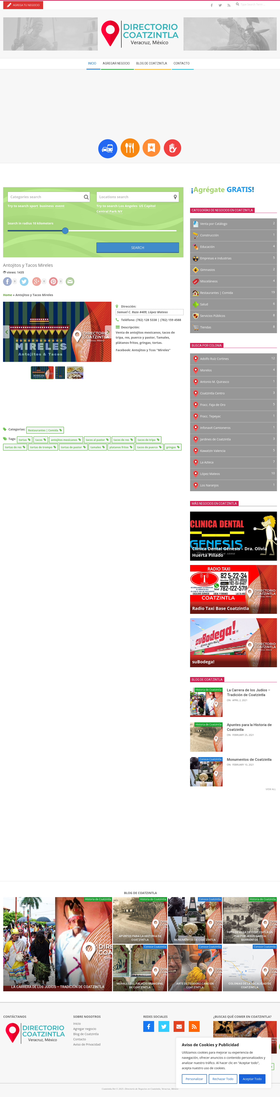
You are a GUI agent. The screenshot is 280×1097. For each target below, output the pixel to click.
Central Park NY (109, 211)
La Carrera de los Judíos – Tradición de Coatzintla (57, 987)
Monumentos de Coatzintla (249, 759)
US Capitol (147, 206)
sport (33, 206)
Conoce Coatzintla (210, 759)
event (60, 206)
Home (7, 295)
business (47, 206)
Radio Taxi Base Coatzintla (220, 608)
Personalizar (194, 1079)
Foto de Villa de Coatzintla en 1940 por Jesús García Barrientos (250, 936)
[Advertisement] (140, 102)
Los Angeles (128, 206)
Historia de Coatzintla (208, 690)
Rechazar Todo (222, 1079)
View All (271, 789)
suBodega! (203, 662)
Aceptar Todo (252, 1079)
